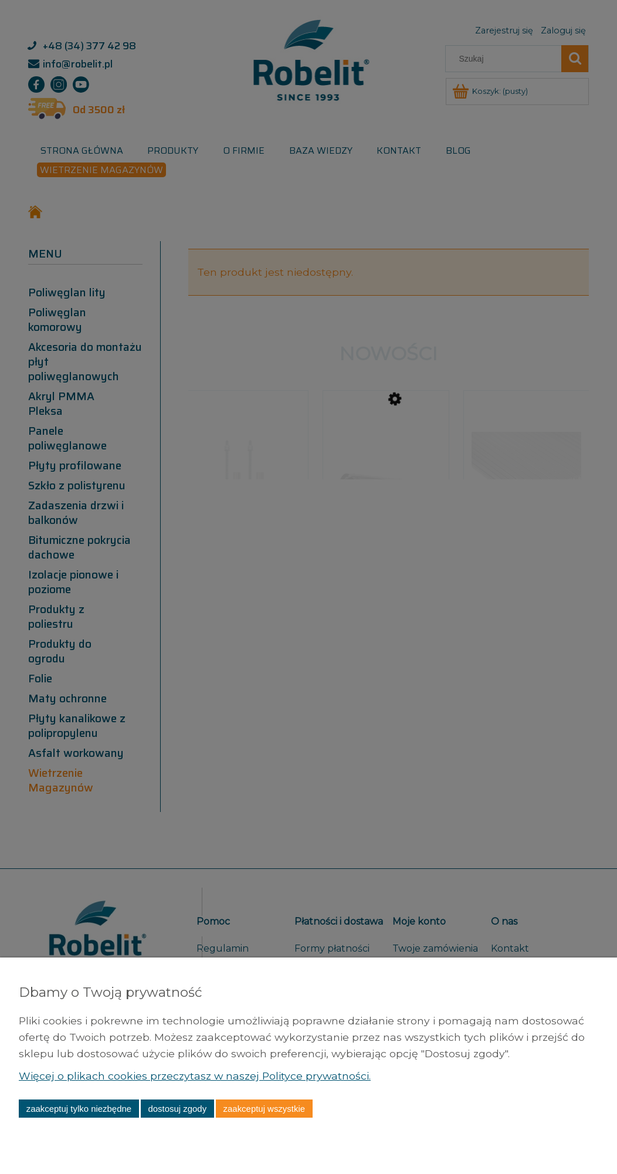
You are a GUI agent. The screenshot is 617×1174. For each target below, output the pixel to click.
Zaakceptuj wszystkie (264, 1109)
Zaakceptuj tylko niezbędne (78, 1109)
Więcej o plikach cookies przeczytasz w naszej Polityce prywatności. (195, 1076)
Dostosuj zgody (177, 1109)
